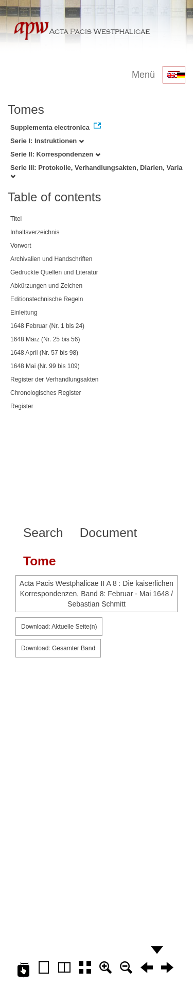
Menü (143, 75)
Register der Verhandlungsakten (54, 379)
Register (21, 406)
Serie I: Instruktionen (47, 141)
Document (108, 533)
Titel (16, 218)
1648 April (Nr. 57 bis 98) (44, 352)
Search (43, 533)
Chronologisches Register (45, 392)
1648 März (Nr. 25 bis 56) (45, 339)
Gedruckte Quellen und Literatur (54, 272)
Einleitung (24, 312)
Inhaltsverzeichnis (34, 232)
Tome (39, 561)
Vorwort (20, 245)
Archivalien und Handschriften (51, 259)
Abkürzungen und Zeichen (46, 285)
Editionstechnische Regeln (46, 299)
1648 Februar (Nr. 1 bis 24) (47, 326)
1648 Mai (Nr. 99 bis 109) (45, 366)
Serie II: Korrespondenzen (55, 154)
